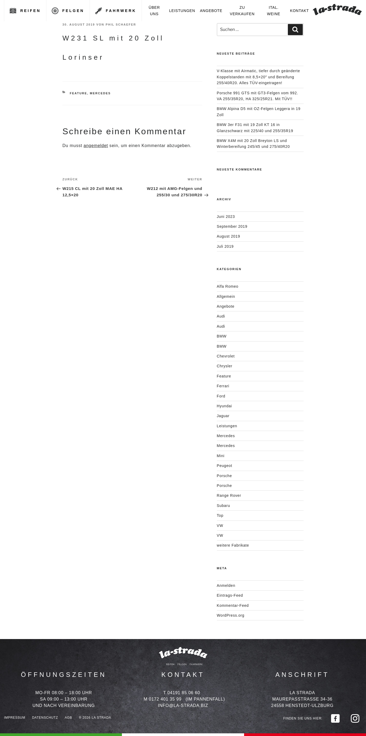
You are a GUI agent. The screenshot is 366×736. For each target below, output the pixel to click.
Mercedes (100, 93)
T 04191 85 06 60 (181, 692)
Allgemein (226, 296)
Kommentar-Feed (233, 605)
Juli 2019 (225, 246)
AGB (68, 717)
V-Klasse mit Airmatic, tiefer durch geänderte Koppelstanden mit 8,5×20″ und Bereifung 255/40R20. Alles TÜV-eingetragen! (258, 77)
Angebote (211, 11)
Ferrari (223, 386)
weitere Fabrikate (233, 545)
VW (220, 525)
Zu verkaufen (242, 10)
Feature (78, 93)
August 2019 (228, 236)
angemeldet (95, 145)
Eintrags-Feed (230, 595)
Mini (221, 456)
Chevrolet (226, 356)
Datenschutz (45, 717)
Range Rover (229, 495)
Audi (221, 316)
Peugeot (224, 465)
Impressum (14, 717)
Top (220, 515)
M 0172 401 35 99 (163, 699)
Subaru (223, 505)
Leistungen (182, 11)
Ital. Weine (273, 10)
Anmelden (226, 585)
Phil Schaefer (121, 24)
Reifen (30, 11)
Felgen (73, 11)
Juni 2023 (226, 216)
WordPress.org (231, 615)
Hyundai (224, 406)
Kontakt (299, 11)
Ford (221, 396)
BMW (222, 336)
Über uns (154, 10)
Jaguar (223, 416)
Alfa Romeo (227, 286)
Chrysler (225, 366)
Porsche (224, 476)
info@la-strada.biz (183, 705)
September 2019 (232, 226)
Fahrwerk (121, 11)
